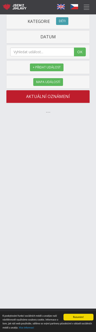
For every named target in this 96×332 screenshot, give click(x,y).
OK (79, 51)
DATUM (48, 37)
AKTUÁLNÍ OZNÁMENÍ (48, 96)
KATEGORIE (48, 21)
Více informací (26, 327)
